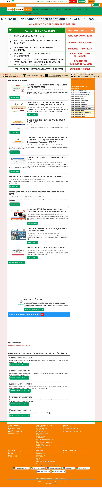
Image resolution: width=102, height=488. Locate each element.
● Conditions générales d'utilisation (60, 478)
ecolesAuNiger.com (82, 468)
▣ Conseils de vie (12, 456)
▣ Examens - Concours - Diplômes (72, 431)
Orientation (68, 9)
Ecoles (35, 9)
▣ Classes (66, 430)
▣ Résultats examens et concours (44, 463)
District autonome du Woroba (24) (78, 114)
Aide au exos (91, 1)
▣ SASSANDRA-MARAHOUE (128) (45, 439)
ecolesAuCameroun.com (21, 468)
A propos (77, 9)
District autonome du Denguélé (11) (78, 98)
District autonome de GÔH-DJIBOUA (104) (79, 100)
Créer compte (62, 1)
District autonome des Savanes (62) (78, 110)
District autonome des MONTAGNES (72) (79, 106)
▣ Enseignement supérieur (15, 433)
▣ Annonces (39, 452)
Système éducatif (46, 9)
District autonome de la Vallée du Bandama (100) (81, 112)
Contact (86, 9)
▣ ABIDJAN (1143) (40, 426)
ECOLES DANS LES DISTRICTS (44, 425)
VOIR (42, 314)
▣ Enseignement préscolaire (15, 426)
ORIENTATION (12, 450)
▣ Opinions (38, 458)
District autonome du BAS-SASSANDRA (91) (80, 94)
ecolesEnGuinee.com (54, 468)
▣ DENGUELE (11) (40, 431)
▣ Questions (39, 459)
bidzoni (55, 483)
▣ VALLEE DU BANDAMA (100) (44, 442)
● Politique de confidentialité (46, 478)
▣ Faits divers (39, 456)
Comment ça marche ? (32, 13)
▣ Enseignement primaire (14, 428)
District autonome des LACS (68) (78, 102)
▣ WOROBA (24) (40, 444)
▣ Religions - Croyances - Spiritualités (45, 461)
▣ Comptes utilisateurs (69, 452)
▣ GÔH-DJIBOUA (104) (42, 433)
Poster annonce (81, 1)
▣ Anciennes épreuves (69, 426)
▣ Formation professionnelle (15, 431)
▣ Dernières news (40, 455)
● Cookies (37, 478)
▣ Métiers (10, 453)
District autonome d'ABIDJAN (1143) (78, 90)
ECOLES (65, 425)
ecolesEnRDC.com (43, 471)
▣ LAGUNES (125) (40, 436)
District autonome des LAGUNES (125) (79, 104)
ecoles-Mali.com (68, 468)
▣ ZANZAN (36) (40, 447)
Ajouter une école (72, 1)
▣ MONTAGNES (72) (41, 437)
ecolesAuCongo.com (38, 468)
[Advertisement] (39, 277)
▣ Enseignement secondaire (15, 430)
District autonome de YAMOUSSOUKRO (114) (80, 92)
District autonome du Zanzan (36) (78, 116)
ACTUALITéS (39, 450)
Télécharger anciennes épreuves (34, 309)
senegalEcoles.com (58, 471)
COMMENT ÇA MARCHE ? (70, 450)
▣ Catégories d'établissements (71, 428)
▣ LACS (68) (39, 434)
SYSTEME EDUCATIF (13, 425)
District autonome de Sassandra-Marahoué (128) (81, 108)
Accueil (28, 9)
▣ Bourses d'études (41, 453)
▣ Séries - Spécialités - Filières (16, 452)
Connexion (40, 1)
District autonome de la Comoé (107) (78, 96)
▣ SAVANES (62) (40, 441)
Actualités (58, 9)
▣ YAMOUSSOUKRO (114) (43, 445)
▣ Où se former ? (12, 455)
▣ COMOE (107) (40, 430)
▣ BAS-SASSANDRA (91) (42, 428)
